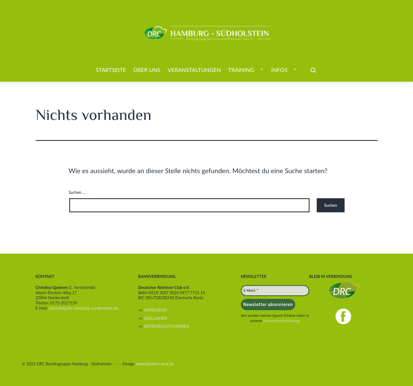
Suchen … (77, 192)
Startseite (111, 69)
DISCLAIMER (155, 318)
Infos (279, 69)
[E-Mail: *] (275, 290)
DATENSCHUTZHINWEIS (166, 326)
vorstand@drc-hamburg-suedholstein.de (83, 308)
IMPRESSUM (155, 310)
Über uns (146, 69)
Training (241, 69)
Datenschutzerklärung (281, 321)
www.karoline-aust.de (154, 363)
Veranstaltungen (194, 69)
